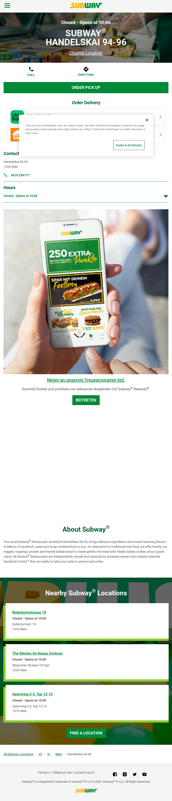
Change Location (86, 53)
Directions (86, 74)
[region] (86, 136)
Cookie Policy (84, 772)
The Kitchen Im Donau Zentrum (37, 653)
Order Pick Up (86, 87)
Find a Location (86, 733)
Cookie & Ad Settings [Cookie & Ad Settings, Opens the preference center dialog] (129, 145)
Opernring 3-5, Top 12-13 (32, 694)
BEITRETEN (86, 400)
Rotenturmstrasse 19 (29, 612)
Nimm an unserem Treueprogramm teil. (86, 380)
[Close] (147, 120)
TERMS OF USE (62, 772)
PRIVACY (44, 772)
